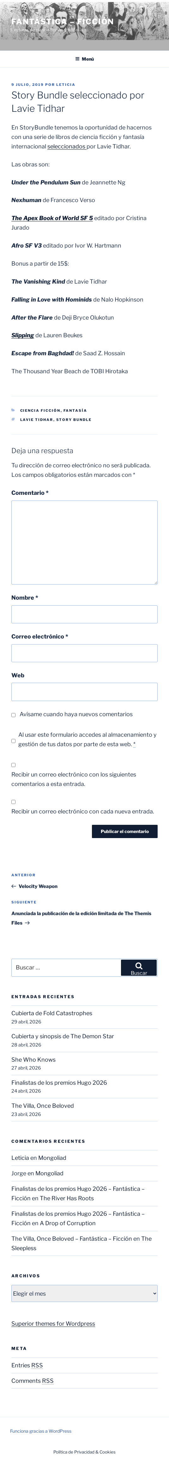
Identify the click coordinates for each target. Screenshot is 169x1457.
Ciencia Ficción (40, 410)
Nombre (24, 597)
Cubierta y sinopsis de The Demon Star (62, 1036)
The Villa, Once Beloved (42, 1105)
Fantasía (75, 410)
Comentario (30, 492)
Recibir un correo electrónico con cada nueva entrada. (82, 811)
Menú (84, 59)
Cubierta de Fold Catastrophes (51, 1013)
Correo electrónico (39, 636)
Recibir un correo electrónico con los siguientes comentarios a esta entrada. (73, 779)
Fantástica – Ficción (62, 21)
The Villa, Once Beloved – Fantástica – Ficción (71, 1238)
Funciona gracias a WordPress (40, 1431)
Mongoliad (52, 1157)
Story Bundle (74, 419)
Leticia (65, 84)
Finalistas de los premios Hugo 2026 (59, 1082)
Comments (32, 1380)
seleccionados (67, 146)
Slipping (22, 335)
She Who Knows (33, 1059)
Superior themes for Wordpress (53, 1323)
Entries (27, 1365)
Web (17, 675)
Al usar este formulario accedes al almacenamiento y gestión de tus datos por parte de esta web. (87, 739)
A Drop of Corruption (68, 1223)
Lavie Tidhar (36, 419)
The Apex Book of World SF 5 (52, 218)
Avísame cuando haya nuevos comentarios (76, 714)
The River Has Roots (67, 1198)
